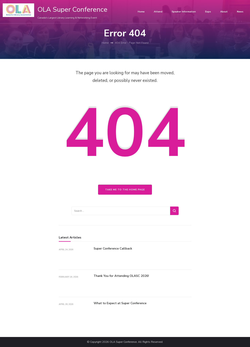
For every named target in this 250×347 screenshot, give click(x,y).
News (240, 11)
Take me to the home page (125, 189)
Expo (208, 11)
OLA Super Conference (72, 9)
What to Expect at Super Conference (120, 303)
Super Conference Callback (113, 248)
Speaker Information (184, 11)
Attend (158, 11)
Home (141, 11)
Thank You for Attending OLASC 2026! (121, 276)
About (224, 11)
